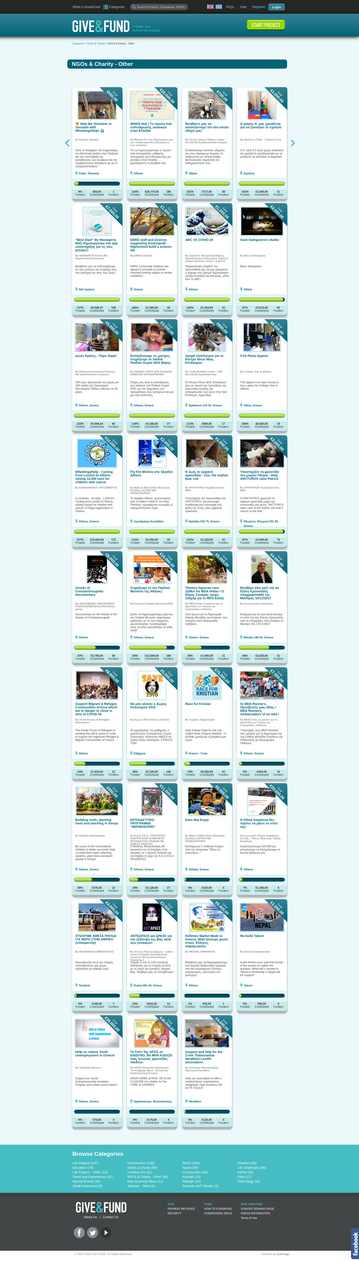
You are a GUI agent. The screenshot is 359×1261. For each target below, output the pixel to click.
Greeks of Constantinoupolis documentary (89, 591)
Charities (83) (247, 1163)
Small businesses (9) (87, 1186)
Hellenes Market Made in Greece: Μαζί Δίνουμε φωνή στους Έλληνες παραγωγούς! (206, 941)
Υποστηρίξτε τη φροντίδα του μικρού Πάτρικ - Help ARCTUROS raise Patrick (259, 475)
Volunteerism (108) (141, 1163)
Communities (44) (195, 1172)
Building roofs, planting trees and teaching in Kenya (96, 821)
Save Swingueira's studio (259, 240)
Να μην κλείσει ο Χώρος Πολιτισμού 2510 (148, 705)
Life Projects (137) (86, 1163)
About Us (90, 1217)
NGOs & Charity (96, 43)
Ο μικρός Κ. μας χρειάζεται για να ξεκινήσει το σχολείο (260, 125)
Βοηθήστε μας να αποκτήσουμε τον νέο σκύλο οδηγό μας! (207, 127)
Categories (117, 7)
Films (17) (244, 1177)
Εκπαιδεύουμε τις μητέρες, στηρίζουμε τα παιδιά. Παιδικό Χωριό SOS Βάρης (150, 359)
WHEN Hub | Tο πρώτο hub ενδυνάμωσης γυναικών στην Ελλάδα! (151, 127)
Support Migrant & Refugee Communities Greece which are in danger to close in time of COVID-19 (96, 709)
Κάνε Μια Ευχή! (197, 820)
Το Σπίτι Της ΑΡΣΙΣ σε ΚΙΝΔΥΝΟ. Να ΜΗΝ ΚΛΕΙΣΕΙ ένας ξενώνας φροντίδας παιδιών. (151, 1057)
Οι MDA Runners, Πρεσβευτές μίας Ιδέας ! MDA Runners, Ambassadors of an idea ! (259, 709)
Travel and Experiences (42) (93, 1177)
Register (259, 7)
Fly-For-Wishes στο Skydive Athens (151, 473)
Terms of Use (249, 1218)
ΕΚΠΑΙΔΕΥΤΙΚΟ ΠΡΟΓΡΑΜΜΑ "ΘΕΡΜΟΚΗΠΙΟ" (143, 823)
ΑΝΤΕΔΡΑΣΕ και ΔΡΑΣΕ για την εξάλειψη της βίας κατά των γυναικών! (151, 939)
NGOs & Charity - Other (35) (148, 1177)
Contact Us (111, 1217)
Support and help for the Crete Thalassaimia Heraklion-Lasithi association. (204, 1057)
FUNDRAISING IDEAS (218, 1213)
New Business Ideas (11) (145, 1181)
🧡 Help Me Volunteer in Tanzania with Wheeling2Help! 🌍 (93, 127)
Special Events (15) (86, 1181)
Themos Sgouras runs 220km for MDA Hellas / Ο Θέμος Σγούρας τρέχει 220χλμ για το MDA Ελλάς (204, 593)
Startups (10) (191, 1181)
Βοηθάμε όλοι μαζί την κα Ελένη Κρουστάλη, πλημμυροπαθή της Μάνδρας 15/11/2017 (259, 593)
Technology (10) (248, 1181)
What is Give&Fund (86, 7)
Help (243, 7)
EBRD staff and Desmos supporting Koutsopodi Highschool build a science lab (150, 245)
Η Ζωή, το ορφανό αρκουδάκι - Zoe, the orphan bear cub (206, 475)
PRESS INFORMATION (255, 1213)
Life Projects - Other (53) (90, 1172)
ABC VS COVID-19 (199, 240)
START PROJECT (265, 24)
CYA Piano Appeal (254, 356)
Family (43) (245, 1172)
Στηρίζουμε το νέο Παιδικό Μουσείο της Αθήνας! (150, 589)
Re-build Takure (252, 936)
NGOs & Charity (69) (142, 1167)
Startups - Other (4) (141, 1186)
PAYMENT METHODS (181, 1208)
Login (276, 7)
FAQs (230, 7)
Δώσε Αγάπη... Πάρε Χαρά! (96, 356)
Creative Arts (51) (140, 1172)
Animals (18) (191, 1177)
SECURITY (175, 1213)
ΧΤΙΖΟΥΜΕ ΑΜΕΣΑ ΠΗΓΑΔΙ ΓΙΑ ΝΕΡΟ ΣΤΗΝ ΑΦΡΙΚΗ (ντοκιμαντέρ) (95, 939)
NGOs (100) (191, 1163)
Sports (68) (190, 1167)
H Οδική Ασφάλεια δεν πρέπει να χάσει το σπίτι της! (259, 823)
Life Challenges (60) (251, 1167)
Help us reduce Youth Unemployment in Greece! (95, 1053)
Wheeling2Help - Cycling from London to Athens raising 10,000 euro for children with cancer (94, 477)
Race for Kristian (198, 704)
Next (293, 143)
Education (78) (83, 1167)
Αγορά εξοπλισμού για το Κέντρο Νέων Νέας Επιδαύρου (204, 359)
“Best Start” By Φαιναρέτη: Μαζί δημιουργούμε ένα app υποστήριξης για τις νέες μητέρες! (96, 245)
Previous (68, 143)
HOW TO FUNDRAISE (218, 1208)
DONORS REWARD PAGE (257, 1208)
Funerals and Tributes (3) (200, 1186)
